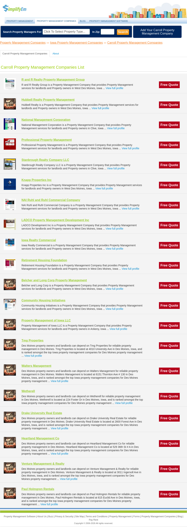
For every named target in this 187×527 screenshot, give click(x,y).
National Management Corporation (46, 119)
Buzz (51, 516)
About (56, 53)
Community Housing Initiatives (43, 300)
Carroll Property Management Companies (135, 42)
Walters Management (36, 365)
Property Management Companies (56, 21)
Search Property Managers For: (22, 31)
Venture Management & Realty (43, 463)
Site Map (80, 516)
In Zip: (96, 31)
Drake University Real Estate (42, 413)
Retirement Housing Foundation (44, 260)
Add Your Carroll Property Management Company (157, 32)
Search (123, 32)
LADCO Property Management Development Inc (55, 220)
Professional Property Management (47, 139)
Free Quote (169, 85)
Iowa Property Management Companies (76, 42)
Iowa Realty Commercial (39, 240)
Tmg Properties (32, 340)
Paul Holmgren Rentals (38, 489)
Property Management (18, 8)
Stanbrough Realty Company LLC (45, 159)
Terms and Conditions (97, 516)
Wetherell (28, 391)
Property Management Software (108, 21)
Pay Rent (93, 520)
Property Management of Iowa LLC (46, 320)
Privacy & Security (64, 516)
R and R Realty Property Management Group (53, 79)
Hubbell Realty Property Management (48, 99)
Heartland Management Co (40, 438)
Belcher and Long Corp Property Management (54, 280)
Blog (83, 21)
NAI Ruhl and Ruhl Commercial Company (51, 200)
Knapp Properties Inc (37, 180)
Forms (136, 516)
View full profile (114, 88)
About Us (42, 516)
